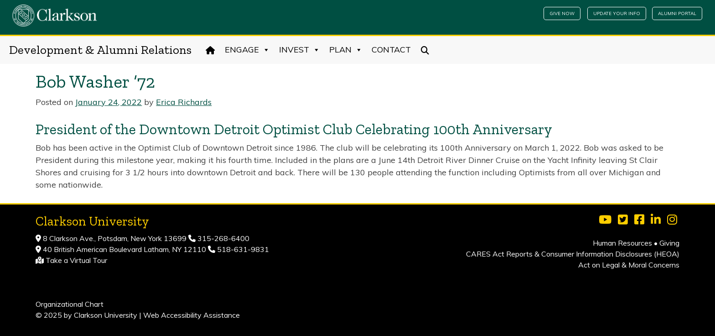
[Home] (210, 50)
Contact (391, 49)
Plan (346, 50)
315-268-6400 (222, 238)
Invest (299, 50)
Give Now (562, 13)
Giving (669, 242)
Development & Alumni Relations (100, 49)
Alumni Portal (677, 13)
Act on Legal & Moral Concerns (628, 264)
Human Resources (622, 242)
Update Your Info (616, 13)
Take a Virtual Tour (76, 260)
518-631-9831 (242, 249)
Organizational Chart (70, 304)
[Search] (425, 50)
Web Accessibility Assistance (191, 315)
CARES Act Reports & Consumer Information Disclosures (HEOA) (572, 253)
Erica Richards (184, 102)
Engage (247, 50)
